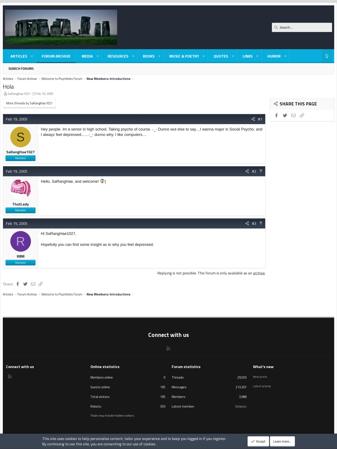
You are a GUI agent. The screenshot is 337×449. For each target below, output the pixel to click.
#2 (254, 171)
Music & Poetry (184, 56)
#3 (254, 223)
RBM (21, 256)
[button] (32, 56)
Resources (118, 56)
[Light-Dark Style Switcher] (327, 56)
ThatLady (20, 204)
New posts (260, 375)
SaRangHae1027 (19, 93)
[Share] (253, 119)
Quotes (221, 56)
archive (259, 273)
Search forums (21, 68)
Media (87, 56)
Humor (274, 56)
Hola (8, 86)
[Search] (302, 27)
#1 (260, 119)
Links (248, 56)
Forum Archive (56, 56)
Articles (19, 56)
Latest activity (263, 383)
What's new (263, 367)
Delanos (241, 406)
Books (149, 56)
